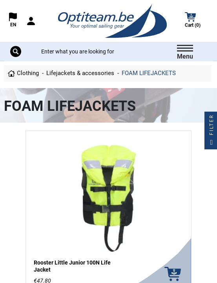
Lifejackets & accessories (80, 73)
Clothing (28, 73)
